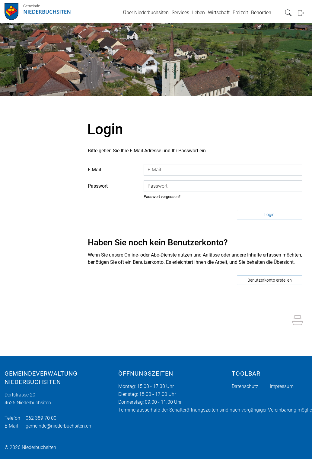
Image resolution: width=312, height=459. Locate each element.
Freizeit (240, 12)
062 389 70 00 (41, 418)
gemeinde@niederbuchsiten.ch (58, 426)
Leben (198, 12)
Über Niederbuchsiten (146, 12)
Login (302, 12)
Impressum (282, 386)
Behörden (261, 12)
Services (180, 12)
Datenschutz (245, 386)
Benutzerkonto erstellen (269, 280)
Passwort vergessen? (162, 196)
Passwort (98, 186)
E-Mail (94, 170)
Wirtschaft (219, 12)
